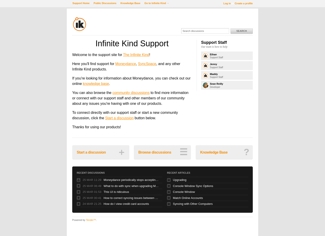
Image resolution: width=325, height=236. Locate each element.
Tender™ (91, 220)
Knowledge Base (130, 3)
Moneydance (125, 64)
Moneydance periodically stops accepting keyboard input (132, 180)
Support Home (81, 3)
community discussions (131, 93)
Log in (227, 3)
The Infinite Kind (136, 55)
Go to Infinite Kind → (156, 3)
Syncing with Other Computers (193, 204)
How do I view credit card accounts (126, 204)
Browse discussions (162, 152)
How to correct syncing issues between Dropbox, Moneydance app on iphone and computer (132, 198)
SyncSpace (147, 64)
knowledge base (96, 84)
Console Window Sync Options (193, 186)
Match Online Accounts (188, 198)
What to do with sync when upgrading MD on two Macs (132, 186)
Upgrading (179, 180)
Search (241, 31)
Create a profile (244, 3)
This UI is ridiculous (116, 192)
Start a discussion (119, 118)
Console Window (184, 192)
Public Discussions (105, 3)
